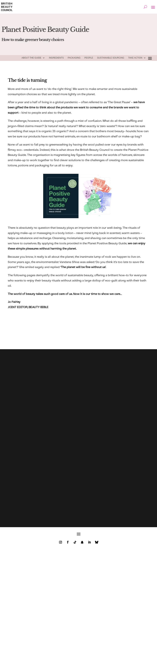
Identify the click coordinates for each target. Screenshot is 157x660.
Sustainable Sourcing (110, 58)
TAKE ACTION (135, 58)
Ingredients (56, 58)
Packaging (74, 58)
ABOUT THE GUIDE (31, 58)
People (88, 58)
